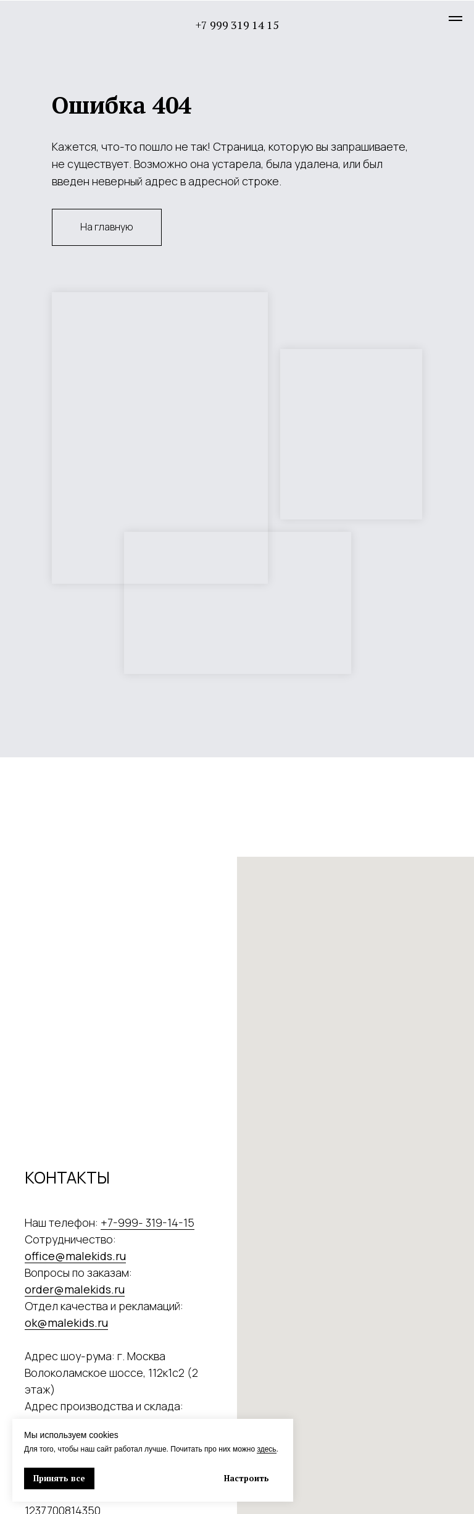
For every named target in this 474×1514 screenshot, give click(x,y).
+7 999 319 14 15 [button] (237, 24)
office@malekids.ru (75, 1255)
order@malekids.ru (75, 1289)
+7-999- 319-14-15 (147, 1222)
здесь (266, 1449)
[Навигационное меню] (455, 18)
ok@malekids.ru (66, 1322)
